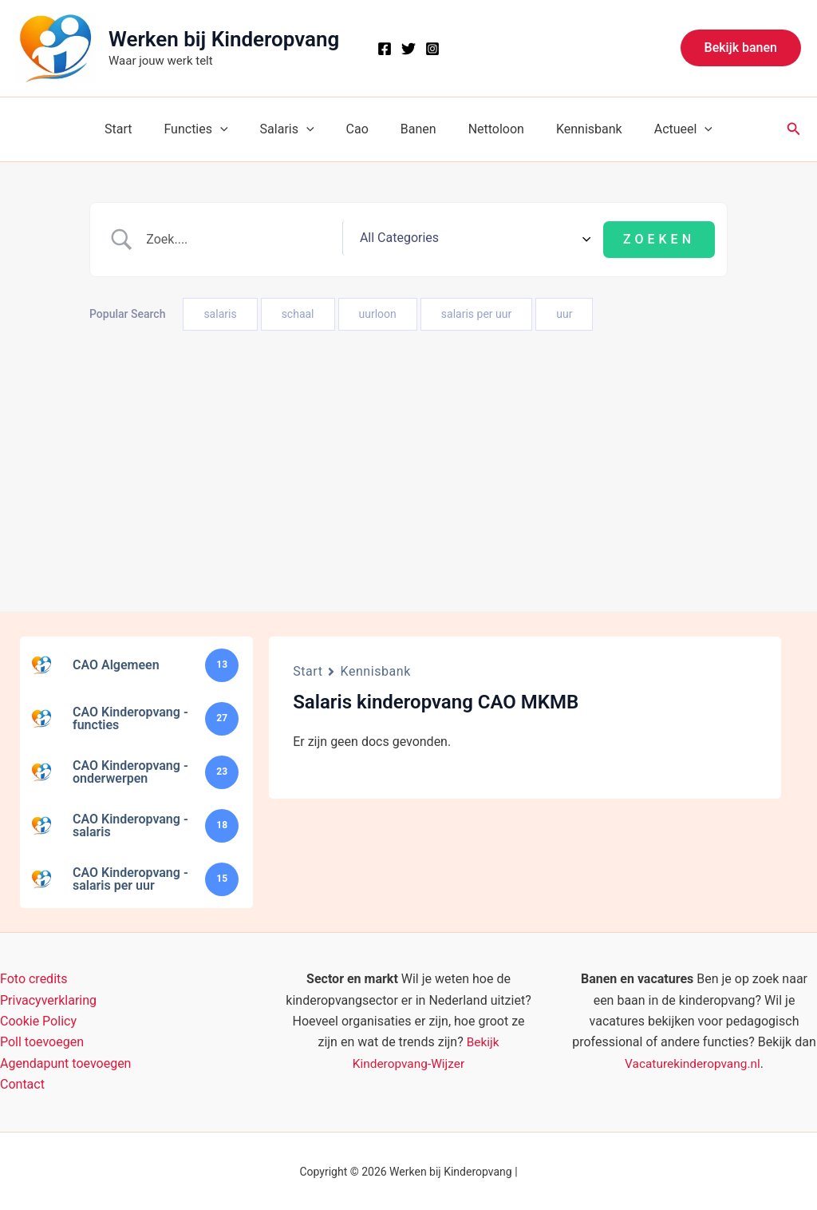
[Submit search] (659, 238)
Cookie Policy (38, 1019)
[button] (741, 48)
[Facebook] (384, 49)
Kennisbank (573, 129)
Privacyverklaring (48, 998)
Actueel (661, 129)
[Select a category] (535, 239)
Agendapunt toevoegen (65, 1061)
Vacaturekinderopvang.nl (692, 1061)
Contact (22, 1082)
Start (140, 129)
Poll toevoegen (42, 1040)
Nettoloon (487, 129)
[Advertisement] (408, 450)
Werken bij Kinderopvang (224, 39)
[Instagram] (432, 49)
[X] (408, 49)
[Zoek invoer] (304, 239)
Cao (360, 129)
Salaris (297, 129)
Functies (211, 129)
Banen (415, 129)
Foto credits (34, 977)
